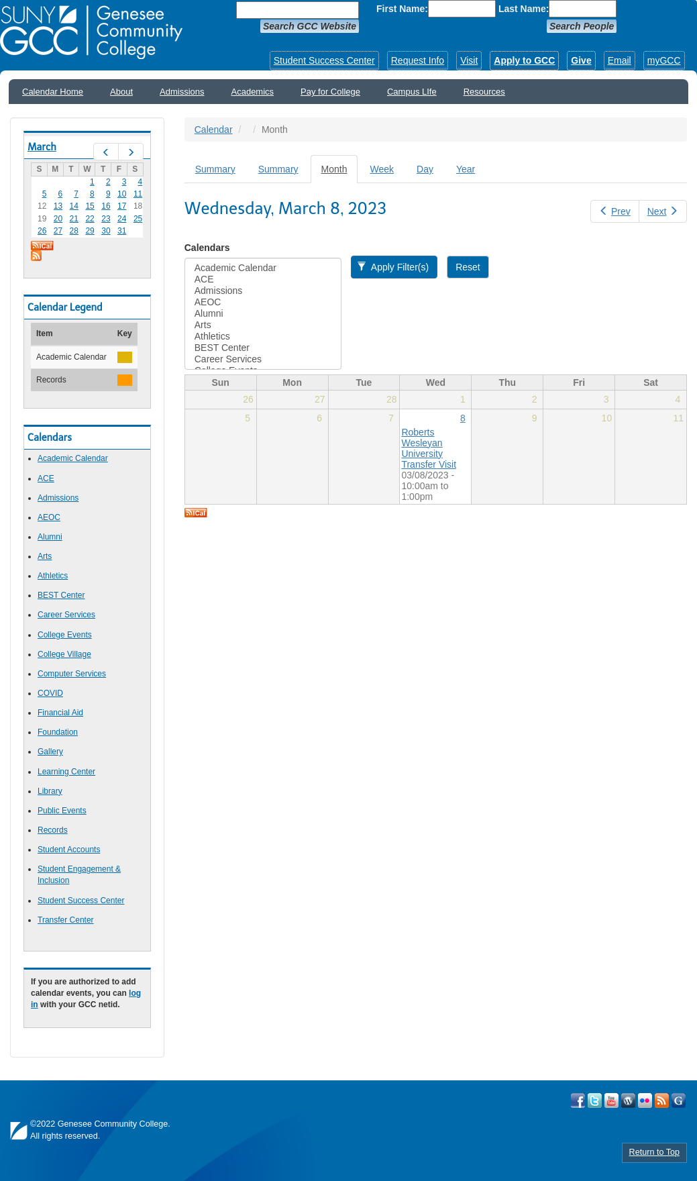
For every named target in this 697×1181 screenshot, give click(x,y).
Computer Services (72, 673)
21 (74, 218)
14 (74, 206)
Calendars (207, 247)
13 (58, 206)
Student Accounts (69, 849)
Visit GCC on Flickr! (645, 1100)
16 (105, 206)
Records (53, 830)
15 (89, 206)
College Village (64, 654)
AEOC (49, 517)
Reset (467, 267)
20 (58, 218)
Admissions (182, 92)
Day (425, 169)
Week (382, 169)
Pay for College (330, 92)
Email (619, 60)
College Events (65, 634)
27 (58, 231)
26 (42, 231)
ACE (46, 478)
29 (89, 231)
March (42, 147)
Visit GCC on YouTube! (611, 1100)
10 (121, 194)
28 (74, 231)
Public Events (62, 810)
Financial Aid (60, 712)
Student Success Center (324, 60)
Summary (215, 169)
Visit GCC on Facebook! (578, 1100)
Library (50, 791)
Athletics (53, 575)
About (121, 92)
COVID (50, 693)
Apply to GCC (524, 60)
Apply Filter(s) (393, 267)
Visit (469, 60)
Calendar (214, 129)
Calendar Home (52, 92)
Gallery (50, 751)
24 (121, 218)
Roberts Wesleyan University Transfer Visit (428, 448)
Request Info (417, 60)
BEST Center (61, 595)
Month (339, 172)
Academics (252, 92)
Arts (45, 556)
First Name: (402, 8)
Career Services (66, 614)
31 (121, 231)
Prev (614, 211)
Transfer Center (66, 920)
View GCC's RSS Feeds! (662, 1100)
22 (89, 218)
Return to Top (654, 1152)
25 (137, 218)
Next (662, 211)
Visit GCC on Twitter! (595, 1100)
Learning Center (66, 771)
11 (137, 194)
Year (465, 169)
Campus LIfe (412, 92)
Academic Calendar (73, 458)
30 (105, 231)
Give (581, 60)
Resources (484, 92)
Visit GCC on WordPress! (628, 1100)
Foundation (58, 732)
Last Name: (523, 8)
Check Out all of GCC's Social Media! (679, 1100)
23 (105, 218)
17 (121, 206)
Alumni (50, 537)
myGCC (664, 60)
